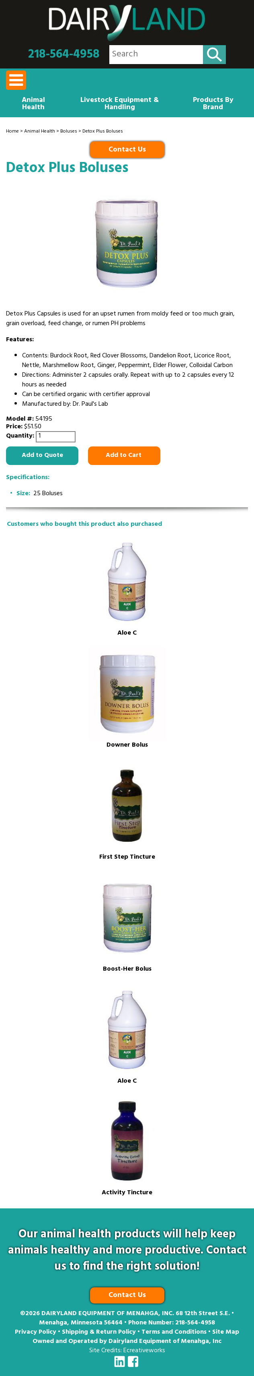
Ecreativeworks (144, 1351)
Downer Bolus (127, 745)
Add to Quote (42, 456)
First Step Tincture (127, 857)
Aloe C (127, 633)
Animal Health (33, 104)
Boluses (68, 131)
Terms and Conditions (174, 1332)
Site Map (225, 1332)
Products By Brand (213, 104)
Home (12, 131)
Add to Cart (124, 456)
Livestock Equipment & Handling (119, 104)
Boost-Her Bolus (127, 969)
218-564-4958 (64, 54)
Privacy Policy (35, 1332)
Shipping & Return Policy (99, 1332)
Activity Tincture (127, 1193)
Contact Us (127, 150)
